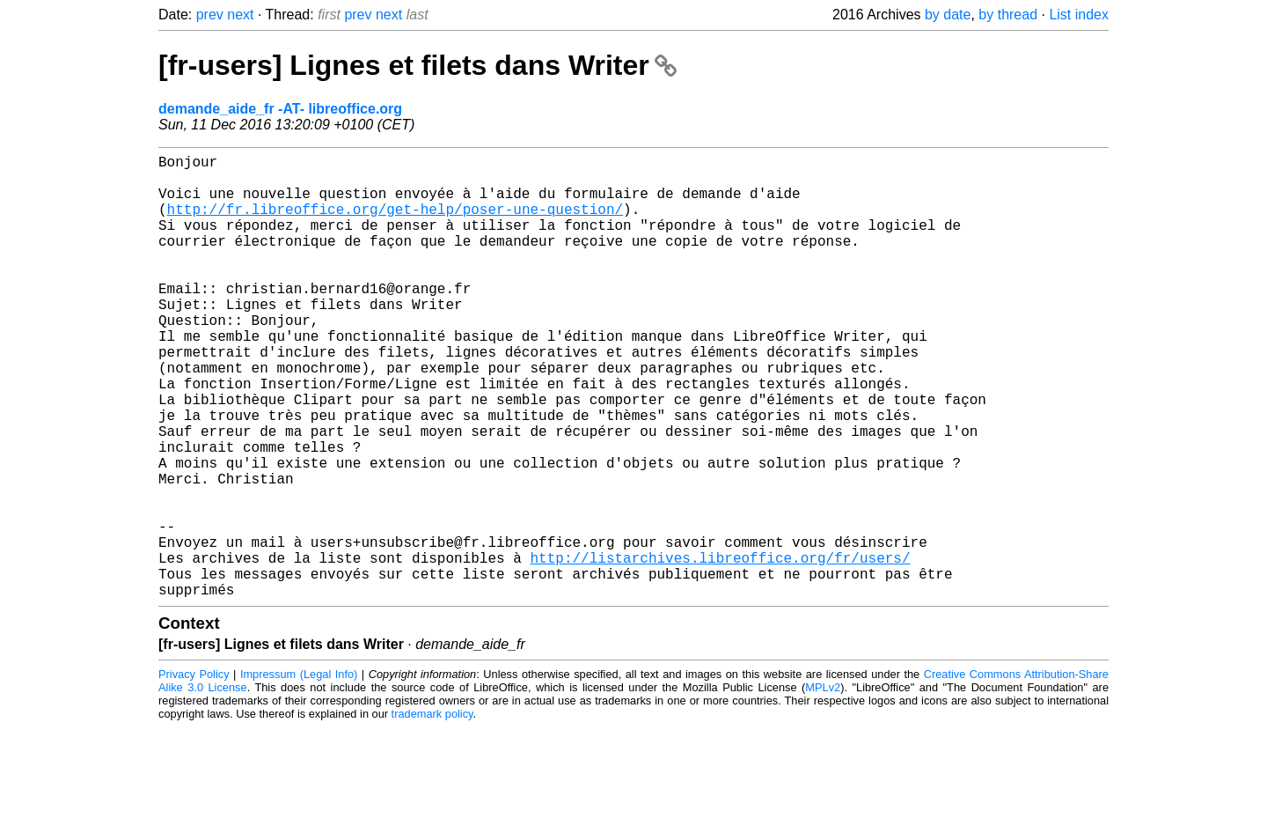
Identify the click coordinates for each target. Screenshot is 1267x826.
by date (947, 14)
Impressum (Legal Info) (298, 772)
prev (209, 14)
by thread (1007, 14)
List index (1079, 14)
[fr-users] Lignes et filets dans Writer (417, 65)
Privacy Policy (194, 772)
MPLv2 (822, 786)
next (240, 14)
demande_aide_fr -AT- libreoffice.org (280, 108)
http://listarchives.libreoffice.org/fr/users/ (720, 649)
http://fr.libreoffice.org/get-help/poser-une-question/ (395, 222)
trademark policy (432, 812)
